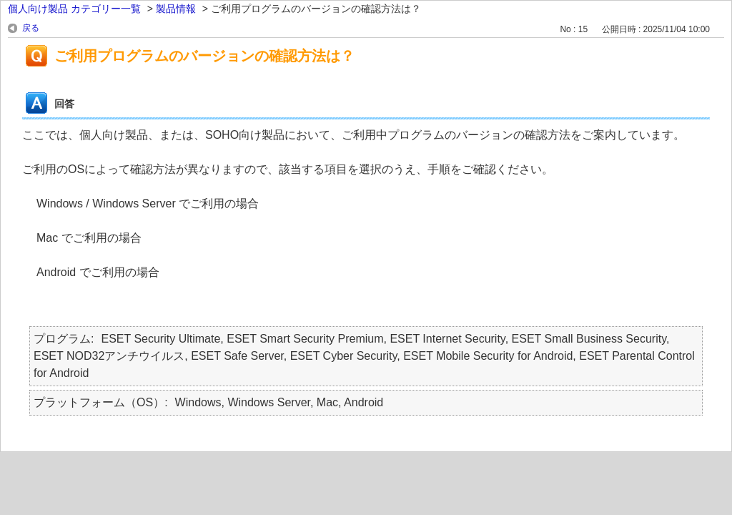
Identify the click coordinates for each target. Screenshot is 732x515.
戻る (30, 28)
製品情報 (176, 8)
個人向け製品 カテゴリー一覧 (74, 8)
